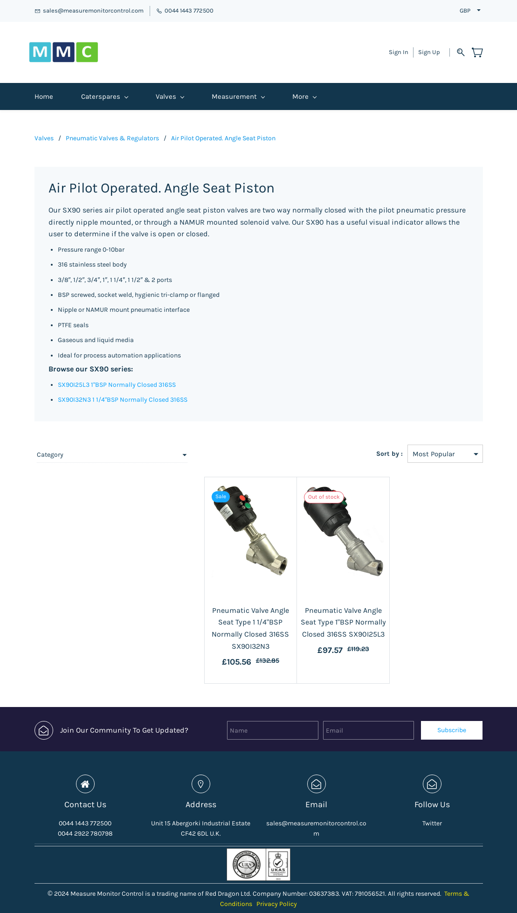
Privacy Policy (276, 884)
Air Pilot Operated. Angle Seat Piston (223, 130)
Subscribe (451, 710)
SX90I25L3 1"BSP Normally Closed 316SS (117, 377)
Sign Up (429, 48)
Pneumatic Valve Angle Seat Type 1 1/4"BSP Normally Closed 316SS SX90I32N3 (211, 614)
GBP (465, 10)
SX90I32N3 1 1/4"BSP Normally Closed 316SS (122, 392)
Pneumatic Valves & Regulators (112, 130)
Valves (44, 130)
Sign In (398, 48)
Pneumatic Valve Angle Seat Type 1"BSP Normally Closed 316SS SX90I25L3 (319, 614)
